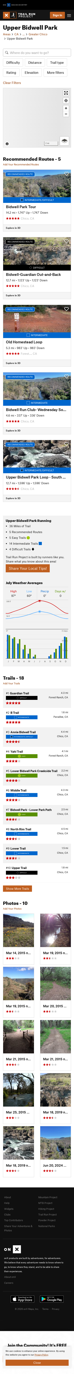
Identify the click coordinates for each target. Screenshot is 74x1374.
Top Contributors (13, 1220)
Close (37, 1362)
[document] (37, 1357)
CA (16, 34)
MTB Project (45, 1202)
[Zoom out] (66, 114)
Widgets (8, 1208)
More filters (55, 72)
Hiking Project (46, 1208)
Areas (6, 34)
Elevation (31, 72)
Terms (45, 1308)
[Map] (37, 117)
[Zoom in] (66, 108)
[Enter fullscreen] (66, 93)
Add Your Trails (11, 683)
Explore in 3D (13, 227)
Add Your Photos (12, 908)
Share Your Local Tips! (28, 568)
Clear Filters (12, 83)
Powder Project (46, 1220)
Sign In (57, 15)
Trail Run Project (47, 1214)
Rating (11, 72)
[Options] (64, 141)
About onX (10, 1276)
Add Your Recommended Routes (21, 164)
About (7, 1197)
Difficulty (13, 62)
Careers (8, 1282)
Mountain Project (47, 1197)
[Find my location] (66, 100)
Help (6, 1202)
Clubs (7, 1214)
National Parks (46, 1226)
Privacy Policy (41, 1355)
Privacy (55, 1308)
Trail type (57, 62)
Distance (35, 62)
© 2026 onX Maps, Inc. (27, 1308)
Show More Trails (17, 888)
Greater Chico (38, 34)
